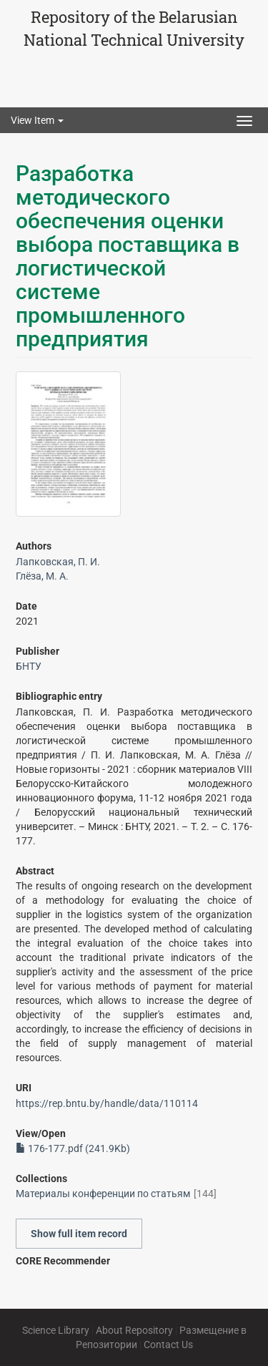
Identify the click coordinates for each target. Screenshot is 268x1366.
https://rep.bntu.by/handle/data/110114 (107, 1103)
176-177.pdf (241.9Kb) (73, 1148)
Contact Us (168, 1344)
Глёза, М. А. (42, 576)
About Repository (134, 1330)
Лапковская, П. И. (58, 561)
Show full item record (79, 1233)
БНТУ (28, 666)
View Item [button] (37, 120)
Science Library (55, 1330)
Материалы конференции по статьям (103, 1193)
